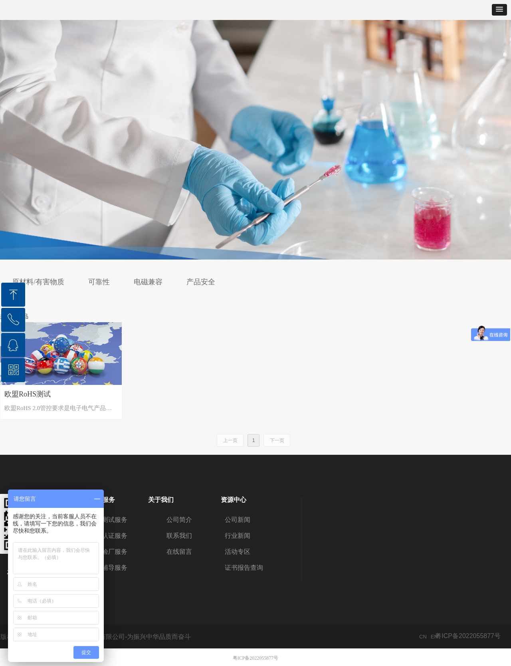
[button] (499, 10)
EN (434, 637)
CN (423, 637)
